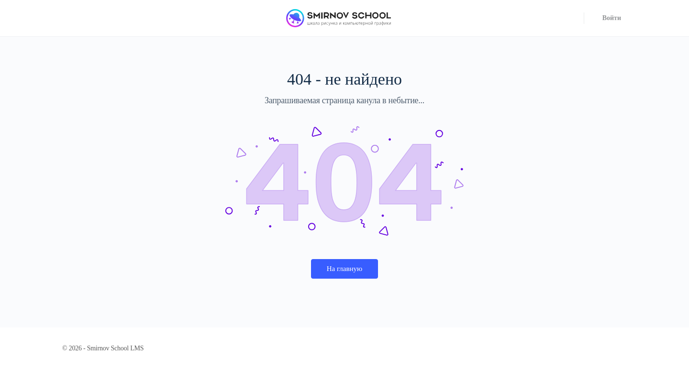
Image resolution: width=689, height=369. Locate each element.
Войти (611, 18)
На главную (345, 268)
